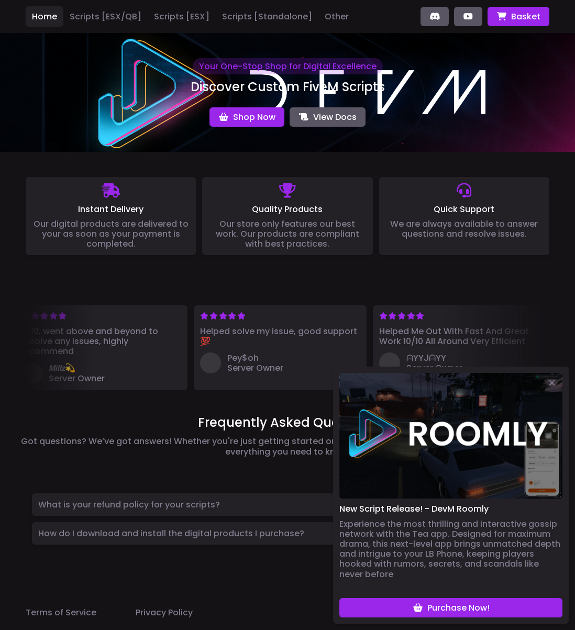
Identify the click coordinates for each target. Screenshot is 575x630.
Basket (518, 16)
